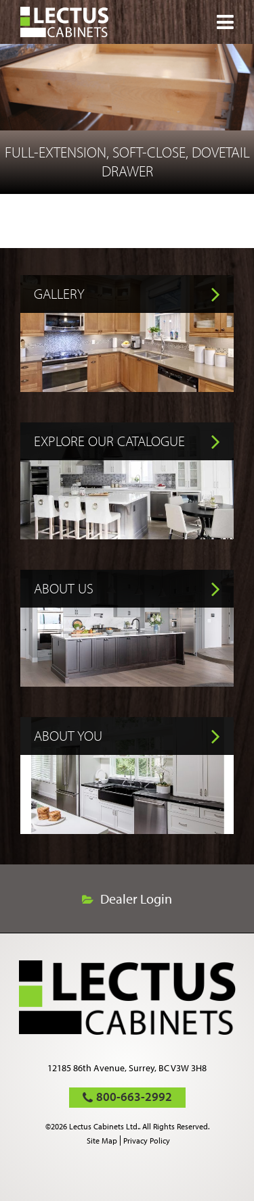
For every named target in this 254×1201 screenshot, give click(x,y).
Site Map (102, 1140)
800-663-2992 (134, 1096)
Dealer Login (136, 899)
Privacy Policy (146, 1140)
